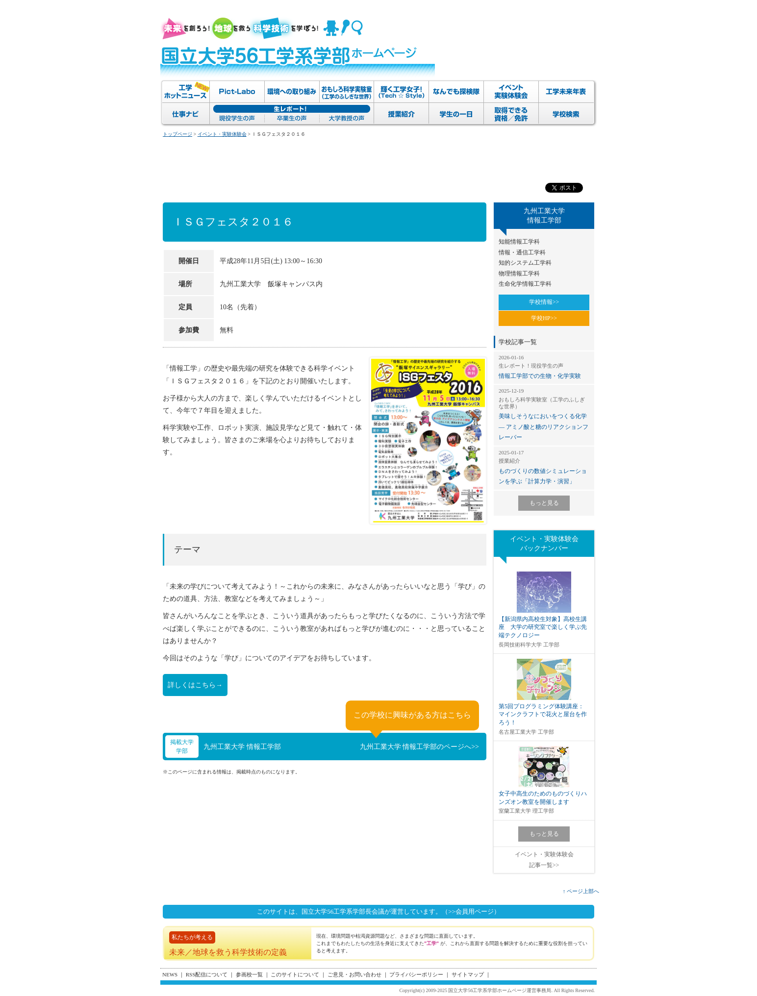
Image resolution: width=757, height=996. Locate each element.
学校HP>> (544, 318)
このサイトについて (295, 974)
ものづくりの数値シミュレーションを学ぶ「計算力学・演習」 (544, 467)
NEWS (169, 974)
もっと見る (544, 502)
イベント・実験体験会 (222, 134)
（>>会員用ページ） (471, 911)
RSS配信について (207, 974)
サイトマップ (468, 974)
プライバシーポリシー (416, 974)
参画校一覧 (249, 974)
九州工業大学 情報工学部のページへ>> (419, 746)
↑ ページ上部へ (581, 891)
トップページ (177, 134)
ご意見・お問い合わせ (354, 974)
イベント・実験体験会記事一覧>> (544, 860)
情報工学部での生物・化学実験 (544, 366)
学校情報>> (544, 302)
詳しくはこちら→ (195, 685)
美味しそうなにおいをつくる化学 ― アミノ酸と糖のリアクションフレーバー (544, 414)
